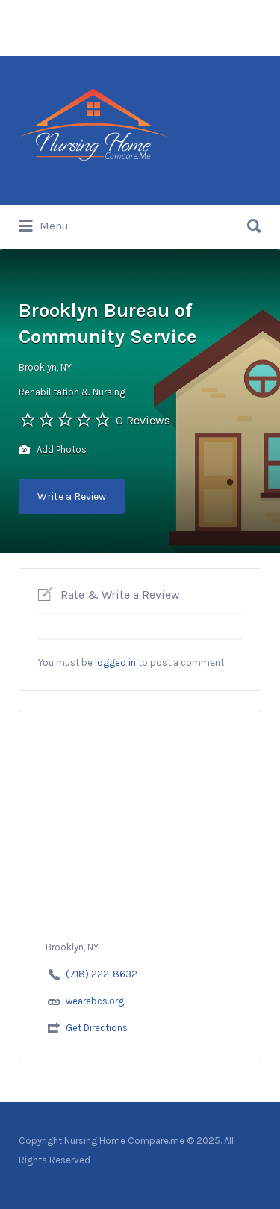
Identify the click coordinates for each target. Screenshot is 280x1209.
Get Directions (97, 1027)
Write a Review (71, 496)
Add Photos (53, 450)
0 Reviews (143, 420)
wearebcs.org (95, 1001)
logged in (115, 662)
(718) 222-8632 (101, 974)
